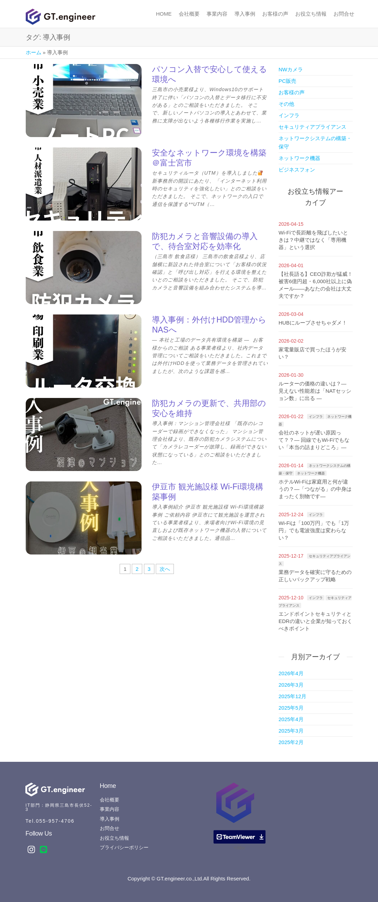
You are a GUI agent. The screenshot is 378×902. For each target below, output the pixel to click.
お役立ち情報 (311, 14)
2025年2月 (291, 742)
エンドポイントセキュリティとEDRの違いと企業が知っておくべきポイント (315, 621)
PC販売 (287, 81)
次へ (165, 569)
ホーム (33, 52)
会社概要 (189, 14)
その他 (286, 104)
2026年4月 (291, 673)
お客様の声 (275, 14)
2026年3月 (291, 685)
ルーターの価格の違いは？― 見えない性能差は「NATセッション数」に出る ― (315, 391)
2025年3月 (291, 731)
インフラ (289, 115)
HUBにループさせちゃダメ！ (313, 323)
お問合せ (343, 14)
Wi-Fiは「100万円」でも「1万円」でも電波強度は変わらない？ (314, 530)
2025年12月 (292, 696)
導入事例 (244, 14)
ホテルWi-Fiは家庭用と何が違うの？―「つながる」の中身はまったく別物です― (315, 489)
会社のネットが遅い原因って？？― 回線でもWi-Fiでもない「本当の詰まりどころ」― (314, 440)
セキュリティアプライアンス (312, 127)
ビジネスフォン (297, 170)
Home (164, 14)
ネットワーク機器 (299, 158)
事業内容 (217, 14)
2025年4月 (291, 719)
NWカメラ (291, 69)
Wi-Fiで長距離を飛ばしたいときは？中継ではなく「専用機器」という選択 (313, 240)
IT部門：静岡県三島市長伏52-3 (58, 807)
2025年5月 (291, 708)
